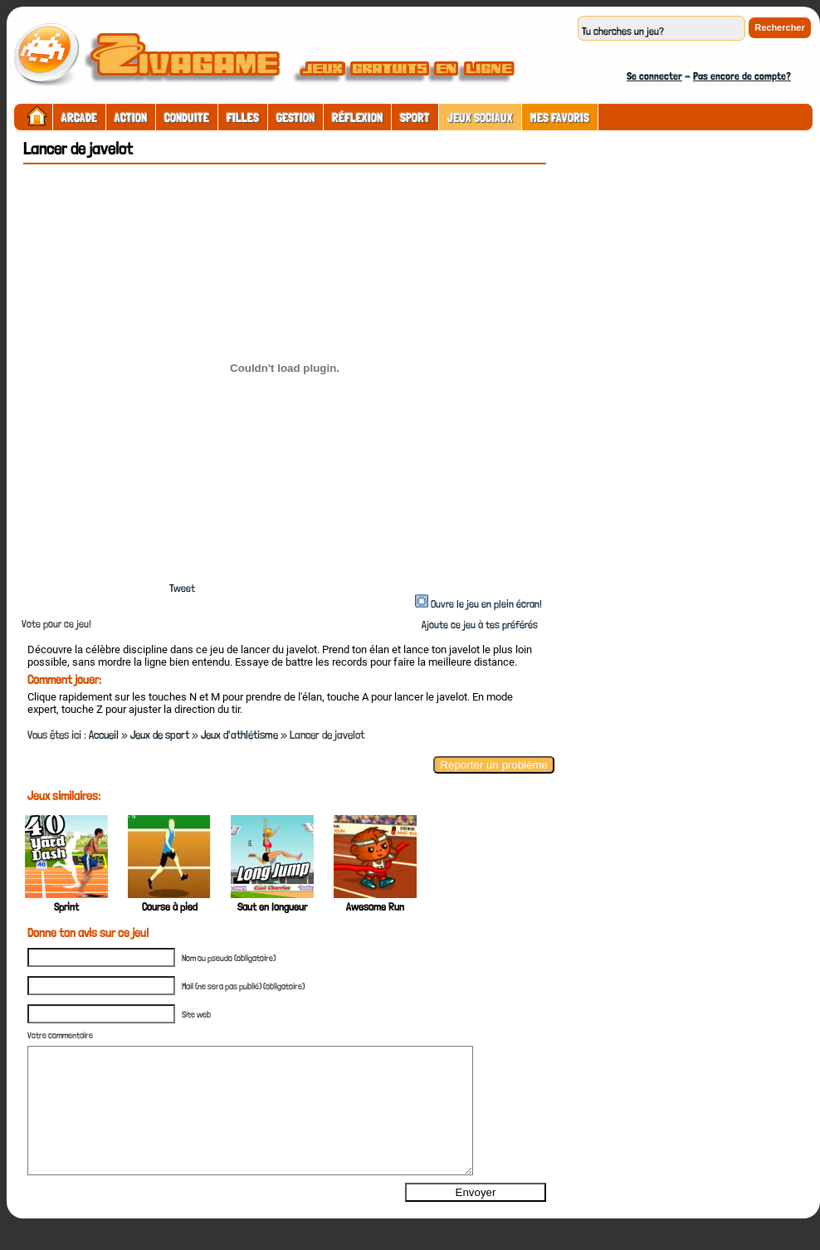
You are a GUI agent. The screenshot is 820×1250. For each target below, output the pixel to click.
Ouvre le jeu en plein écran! (486, 604)
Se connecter (654, 76)
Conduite (186, 117)
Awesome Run (375, 907)
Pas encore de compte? (742, 76)
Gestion (295, 117)
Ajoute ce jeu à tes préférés (478, 624)
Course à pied (170, 907)
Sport (415, 117)
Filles (243, 117)
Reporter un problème (494, 765)
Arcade (79, 117)
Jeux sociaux (480, 117)
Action (131, 117)
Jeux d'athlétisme (239, 734)
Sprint (66, 907)
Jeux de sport (159, 734)
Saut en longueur (272, 907)
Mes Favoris (559, 117)
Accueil (104, 734)
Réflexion (357, 117)
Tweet (182, 588)
